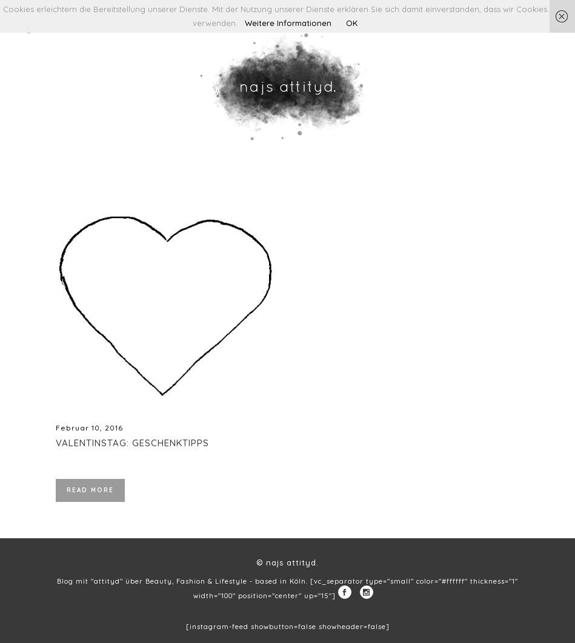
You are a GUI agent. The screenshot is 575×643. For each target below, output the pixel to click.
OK (351, 23)
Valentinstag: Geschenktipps (132, 443)
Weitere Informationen (288, 23)
